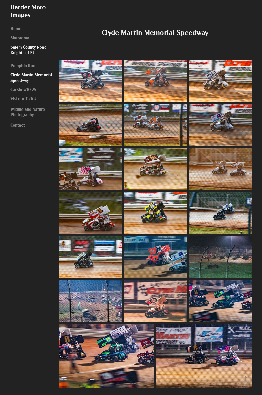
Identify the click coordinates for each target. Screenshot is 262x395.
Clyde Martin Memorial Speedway (31, 77)
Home (15, 28)
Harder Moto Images (28, 10)
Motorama (19, 38)
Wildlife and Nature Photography (27, 111)
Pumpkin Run (22, 65)
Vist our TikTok (23, 98)
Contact (17, 125)
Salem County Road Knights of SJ (28, 49)
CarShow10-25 (23, 89)
